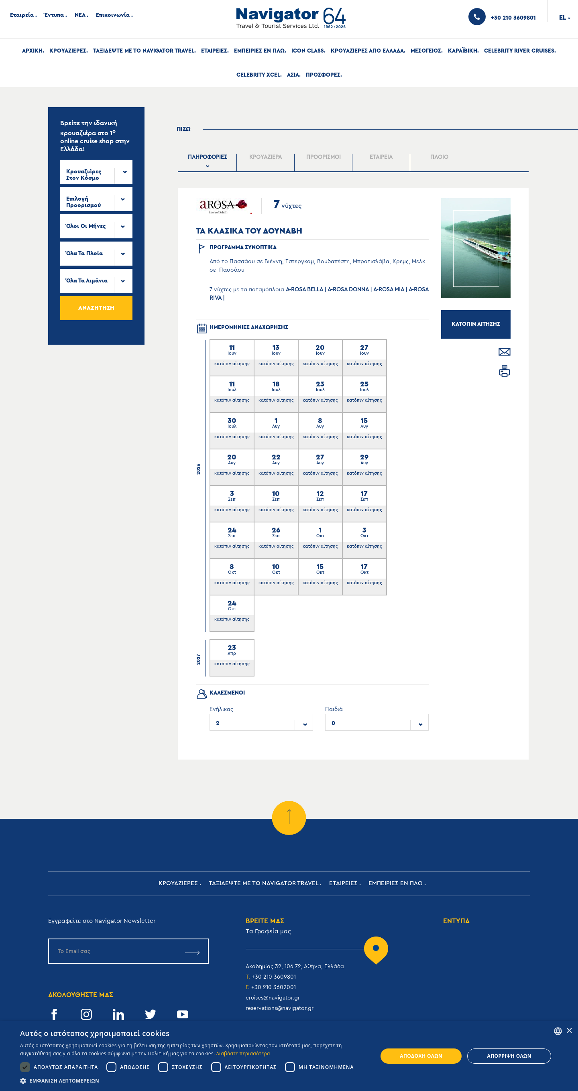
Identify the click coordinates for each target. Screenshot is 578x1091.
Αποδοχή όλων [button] (421, 1055)
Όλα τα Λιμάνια (87, 281)
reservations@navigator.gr (279, 1008)
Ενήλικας (221, 709)
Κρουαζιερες (67, 51)
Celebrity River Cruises (519, 51)
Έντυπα (54, 15)
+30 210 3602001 (273, 987)
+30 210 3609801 (274, 977)
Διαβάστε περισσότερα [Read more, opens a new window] (243, 1053)
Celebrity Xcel (258, 75)
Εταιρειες (214, 51)
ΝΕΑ (80, 15)
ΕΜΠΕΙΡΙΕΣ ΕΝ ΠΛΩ (259, 51)
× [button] (569, 1031)
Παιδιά (334, 709)
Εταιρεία (22, 15)
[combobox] (96, 172)
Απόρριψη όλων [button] (509, 1055)
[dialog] (289, 1056)
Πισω (184, 129)
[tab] (208, 163)
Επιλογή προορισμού (83, 202)
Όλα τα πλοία (84, 253)
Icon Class (307, 51)
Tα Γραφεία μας (268, 931)
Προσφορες (323, 75)
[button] (193, 1081)
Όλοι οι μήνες (86, 226)
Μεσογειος (426, 51)
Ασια (293, 75)
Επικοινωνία (113, 15)
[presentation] (207, 162)
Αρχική (32, 51)
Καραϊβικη (462, 51)
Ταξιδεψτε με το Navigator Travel (143, 51)
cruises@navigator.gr (273, 998)
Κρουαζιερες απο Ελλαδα (367, 51)
